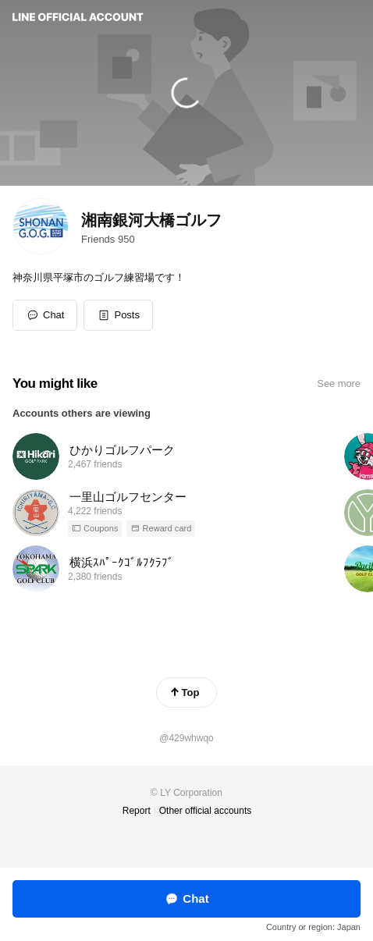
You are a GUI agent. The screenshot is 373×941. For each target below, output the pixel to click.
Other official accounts (205, 810)
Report (137, 810)
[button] (118, 315)
